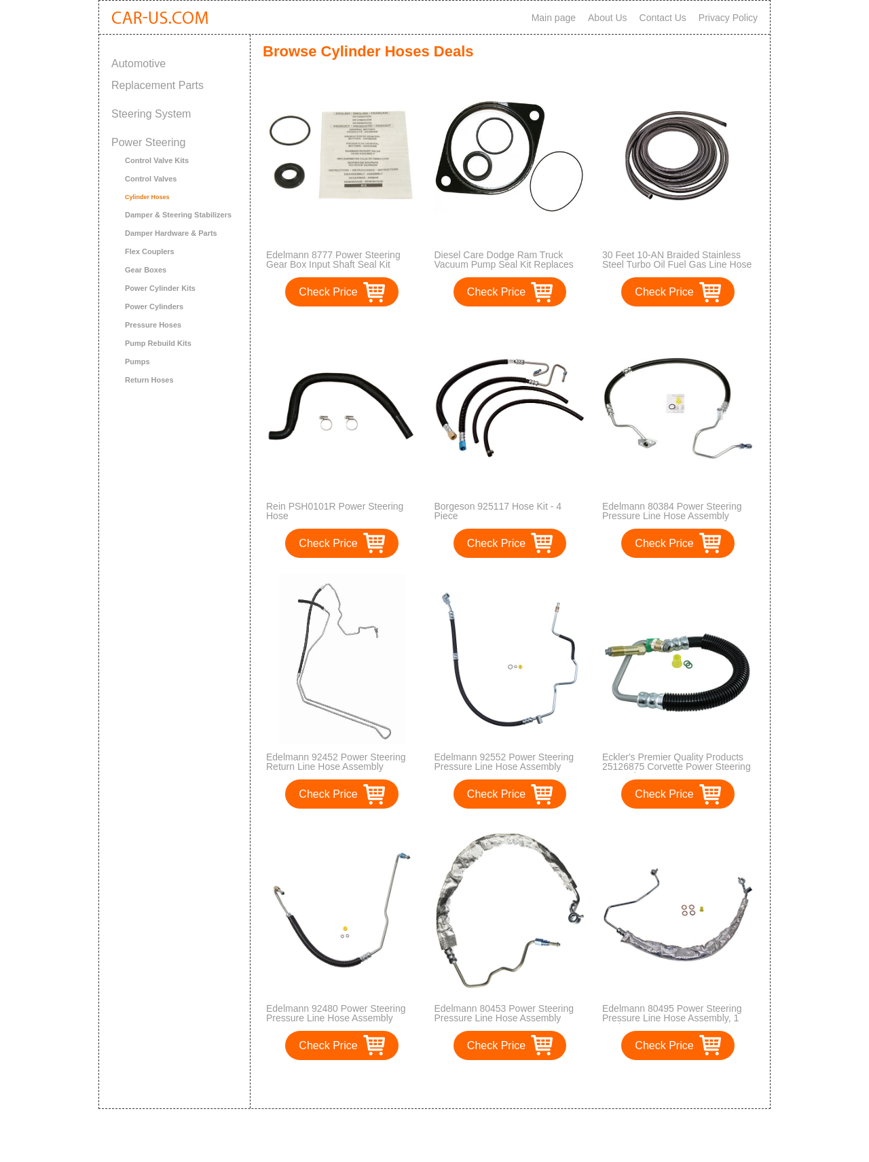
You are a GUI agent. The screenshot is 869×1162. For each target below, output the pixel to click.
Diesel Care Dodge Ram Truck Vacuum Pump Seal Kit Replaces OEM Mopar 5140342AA (504, 264)
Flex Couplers (149, 251)
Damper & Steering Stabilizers (178, 215)
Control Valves (151, 179)
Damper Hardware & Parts (171, 233)
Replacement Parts (157, 85)
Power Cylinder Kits (160, 288)
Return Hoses (149, 380)
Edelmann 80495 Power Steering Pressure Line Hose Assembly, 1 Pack (671, 1018)
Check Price (328, 292)
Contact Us (663, 17)
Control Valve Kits (157, 160)
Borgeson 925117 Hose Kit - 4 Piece (498, 511)
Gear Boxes (145, 270)
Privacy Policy (728, 17)
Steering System (151, 114)
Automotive (138, 63)
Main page (554, 17)
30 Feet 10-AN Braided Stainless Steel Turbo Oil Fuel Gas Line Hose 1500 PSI (677, 264)
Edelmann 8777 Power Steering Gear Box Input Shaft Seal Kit (333, 259)
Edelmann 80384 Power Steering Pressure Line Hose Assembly (671, 511)
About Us (607, 17)
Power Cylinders (154, 306)
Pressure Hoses (153, 325)
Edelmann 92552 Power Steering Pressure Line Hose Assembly (504, 762)
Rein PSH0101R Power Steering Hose (334, 511)
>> (535, 1084)
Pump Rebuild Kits (158, 343)
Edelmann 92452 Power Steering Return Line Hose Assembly (335, 762)
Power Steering (148, 142)
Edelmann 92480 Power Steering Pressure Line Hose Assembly (335, 1013)
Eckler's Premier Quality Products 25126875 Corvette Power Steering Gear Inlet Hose (676, 766)
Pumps (137, 361)
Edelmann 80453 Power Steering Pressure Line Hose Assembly (504, 1013)
